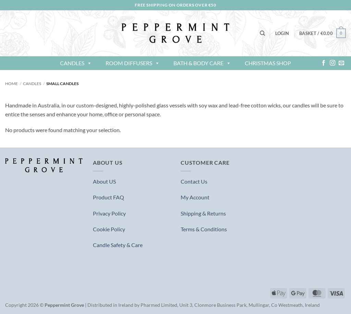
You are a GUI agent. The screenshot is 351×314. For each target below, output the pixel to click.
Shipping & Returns (203, 213)
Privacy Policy (109, 213)
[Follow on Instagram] (332, 63)
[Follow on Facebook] (323, 63)
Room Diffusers (133, 63)
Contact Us (194, 181)
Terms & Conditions (204, 229)
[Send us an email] (341, 63)
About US (104, 181)
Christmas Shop (268, 63)
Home (11, 83)
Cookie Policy (109, 229)
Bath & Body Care (202, 63)
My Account (195, 197)
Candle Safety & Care (118, 245)
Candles (76, 63)
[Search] (262, 33)
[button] (282, 33)
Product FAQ (108, 197)
